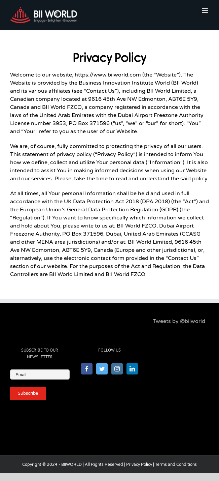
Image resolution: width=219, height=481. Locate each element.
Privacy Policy (139, 464)
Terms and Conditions (176, 464)
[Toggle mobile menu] (205, 10)
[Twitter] (102, 368)
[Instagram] (117, 368)
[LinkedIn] (132, 368)
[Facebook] (87, 368)
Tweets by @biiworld (179, 321)
